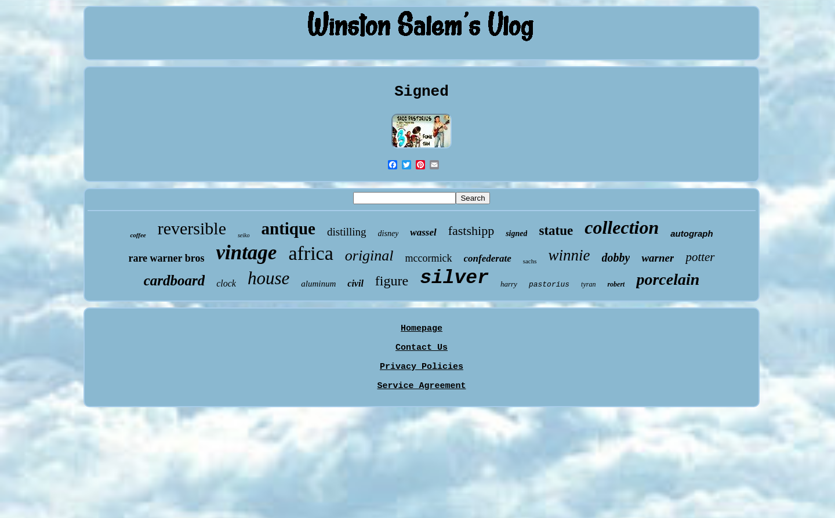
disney (388, 233)
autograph (691, 233)
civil (355, 283)
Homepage (421, 329)
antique (288, 228)
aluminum (318, 283)
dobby (616, 257)
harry (508, 284)
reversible (192, 228)
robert (616, 284)
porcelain (667, 279)
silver (454, 278)
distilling (346, 232)
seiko (244, 235)
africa (310, 253)
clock (226, 283)
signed (516, 233)
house (268, 278)
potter (699, 257)
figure (391, 280)
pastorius (549, 284)
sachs (530, 261)
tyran (588, 284)
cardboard (174, 280)
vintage (246, 252)
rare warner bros (166, 258)
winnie (569, 255)
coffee (138, 234)
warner (657, 258)
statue (556, 230)
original (369, 255)
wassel (423, 232)
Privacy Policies (421, 367)
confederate (487, 258)
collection (621, 227)
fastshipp (471, 230)
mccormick (428, 258)
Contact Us (421, 348)
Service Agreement (421, 386)
